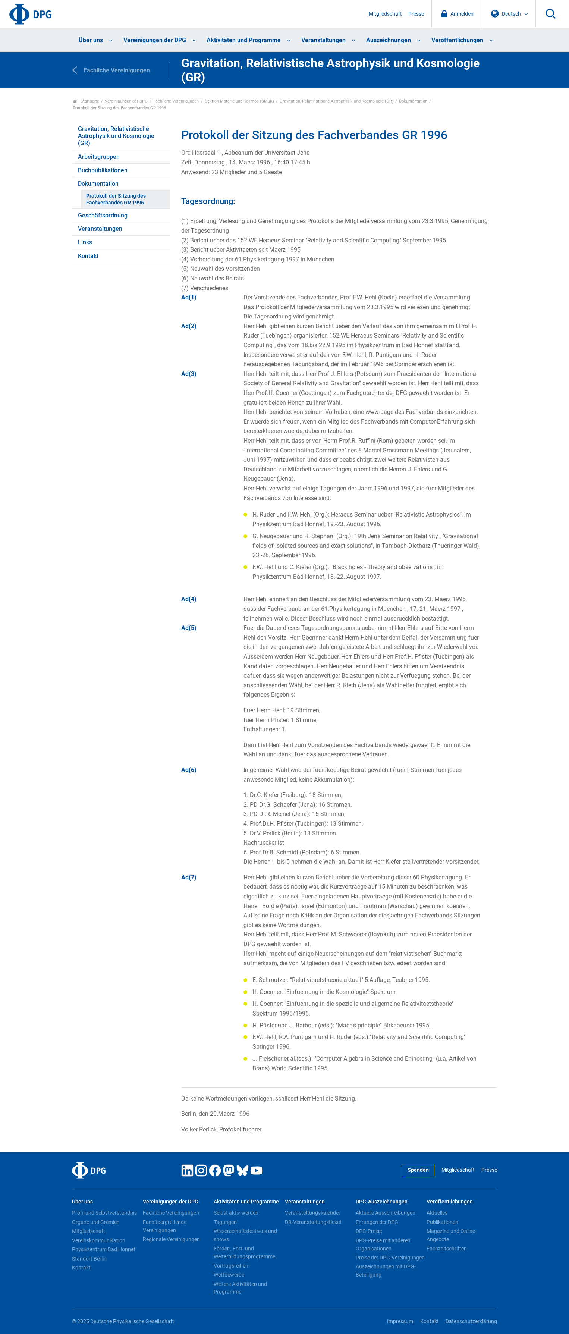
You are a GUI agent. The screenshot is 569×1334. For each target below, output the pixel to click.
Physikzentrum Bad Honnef (103, 1249)
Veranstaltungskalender (312, 1213)
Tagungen (225, 1222)
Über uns (91, 40)
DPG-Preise (369, 1231)
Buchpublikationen (103, 170)
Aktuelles (437, 1213)
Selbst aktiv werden (236, 1213)
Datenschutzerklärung (471, 1321)
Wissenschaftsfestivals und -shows (247, 1235)
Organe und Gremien (96, 1222)
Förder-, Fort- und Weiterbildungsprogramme (244, 1253)
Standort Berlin (89, 1259)
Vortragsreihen (231, 1266)
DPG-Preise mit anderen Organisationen (383, 1244)
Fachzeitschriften (447, 1249)
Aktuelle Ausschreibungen (385, 1213)
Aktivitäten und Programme (244, 40)
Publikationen (442, 1222)
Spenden (418, 1170)
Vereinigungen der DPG (154, 40)
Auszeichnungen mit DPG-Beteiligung (386, 1271)
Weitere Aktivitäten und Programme (240, 1288)
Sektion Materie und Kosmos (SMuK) (239, 101)
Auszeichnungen (388, 40)
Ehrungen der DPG (377, 1222)
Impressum (400, 1321)
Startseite (86, 101)
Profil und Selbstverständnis (104, 1213)
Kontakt (88, 256)
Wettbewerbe (229, 1275)
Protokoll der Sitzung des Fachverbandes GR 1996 (116, 199)
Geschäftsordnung (103, 215)
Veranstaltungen (323, 40)
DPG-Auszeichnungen (382, 1202)
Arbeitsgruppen (99, 156)
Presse (416, 14)
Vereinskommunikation (98, 1240)
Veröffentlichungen (457, 40)
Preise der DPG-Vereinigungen (390, 1258)
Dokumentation (413, 101)
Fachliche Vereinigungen (176, 101)
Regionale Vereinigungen (171, 1239)
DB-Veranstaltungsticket (313, 1222)
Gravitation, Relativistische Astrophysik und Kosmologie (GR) (336, 101)
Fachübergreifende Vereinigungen (164, 1226)
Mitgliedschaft (385, 14)
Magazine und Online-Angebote (452, 1235)
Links (85, 242)
